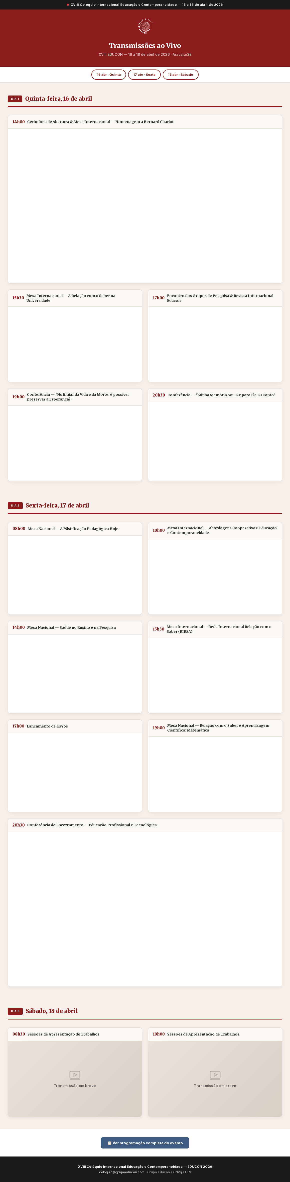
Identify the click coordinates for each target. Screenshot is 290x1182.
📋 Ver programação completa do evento (145, 1143)
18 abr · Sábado (180, 74)
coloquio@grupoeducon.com (122, 1172)
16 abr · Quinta (109, 74)
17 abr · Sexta (144, 74)
